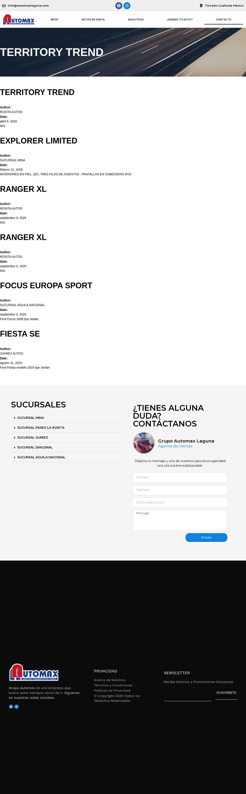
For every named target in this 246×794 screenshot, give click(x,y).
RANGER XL (23, 189)
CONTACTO (223, 19)
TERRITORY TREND (37, 92)
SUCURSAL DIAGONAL (35, 447)
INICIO (54, 19)
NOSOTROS (136, 19)
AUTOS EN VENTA (93, 19)
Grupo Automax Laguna (186, 441)
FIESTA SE (20, 333)
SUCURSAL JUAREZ (32, 437)
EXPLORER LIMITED (38, 140)
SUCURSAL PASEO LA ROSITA (40, 428)
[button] (66, 418)
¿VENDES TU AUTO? (180, 19)
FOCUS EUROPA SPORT (46, 285)
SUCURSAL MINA (30, 418)
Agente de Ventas (175, 446)
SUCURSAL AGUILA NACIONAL (41, 457)
